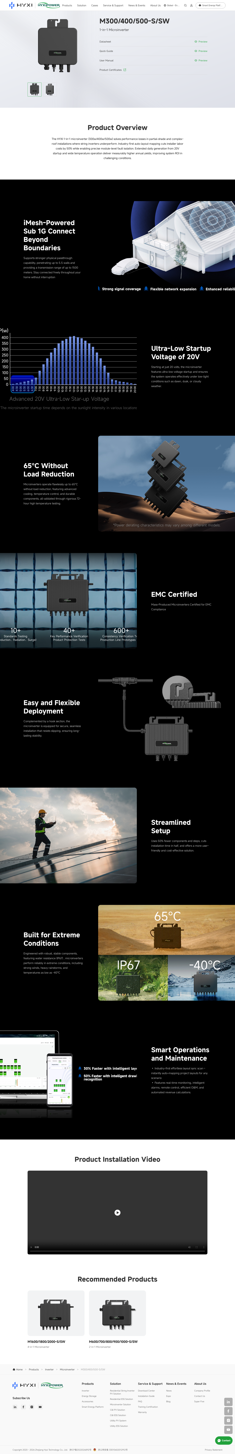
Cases (94, 5)
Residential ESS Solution (121, 1399)
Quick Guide (106, 51)
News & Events (136, 5)
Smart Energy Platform (93, 1406)
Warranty (142, 1412)
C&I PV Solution (117, 1409)
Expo (168, 1396)
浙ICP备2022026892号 (80, 1449)
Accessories (87, 1401)
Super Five (199, 1401)
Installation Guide (146, 1396)
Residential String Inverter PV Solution (122, 1392)
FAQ (140, 1401)
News (169, 1390)
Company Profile (202, 1390)
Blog (168, 1401)
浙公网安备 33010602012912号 (113, 1449)
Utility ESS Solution (119, 1426)
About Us (155, 5)
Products (67, 5)
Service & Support (113, 5)
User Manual (106, 60)
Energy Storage (89, 1396)
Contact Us (199, 1396)
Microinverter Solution (120, 1404)
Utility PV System (118, 1420)
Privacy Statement (213, 1449)
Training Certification (148, 1406)
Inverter (85, 1390)
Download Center (146, 1390)
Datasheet (105, 41)
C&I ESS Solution (118, 1415)
